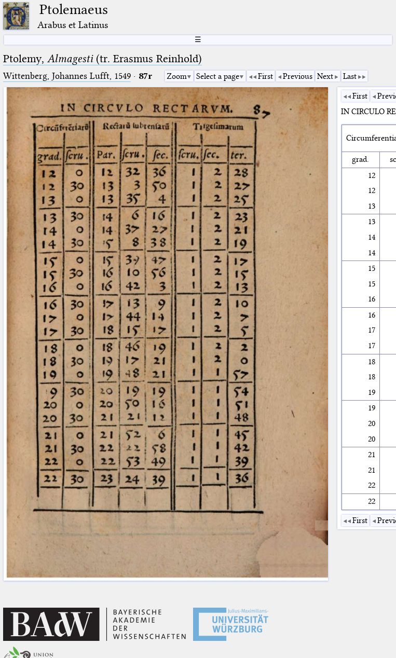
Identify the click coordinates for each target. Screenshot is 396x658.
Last (350, 76)
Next (325, 76)
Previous (297, 76)
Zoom (177, 76)
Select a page (217, 76)
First (265, 76)
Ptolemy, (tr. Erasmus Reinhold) (102, 58)
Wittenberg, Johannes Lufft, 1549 (67, 76)
